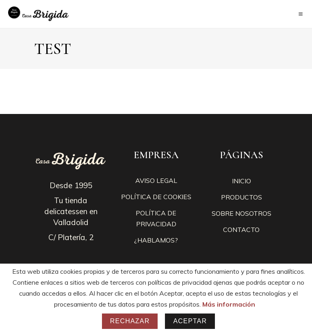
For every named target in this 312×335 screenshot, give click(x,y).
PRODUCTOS (241, 197)
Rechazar (130, 321)
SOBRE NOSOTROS (241, 213)
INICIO (241, 181)
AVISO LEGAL (156, 180)
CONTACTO (241, 229)
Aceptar (190, 321)
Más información (228, 304)
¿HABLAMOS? (156, 240)
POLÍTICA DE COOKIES (156, 197)
